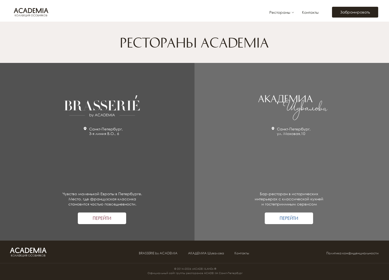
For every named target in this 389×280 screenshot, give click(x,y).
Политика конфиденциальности (352, 253)
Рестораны (279, 12)
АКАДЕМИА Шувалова (206, 253)
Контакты (310, 12)
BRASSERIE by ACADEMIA (158, 253)
